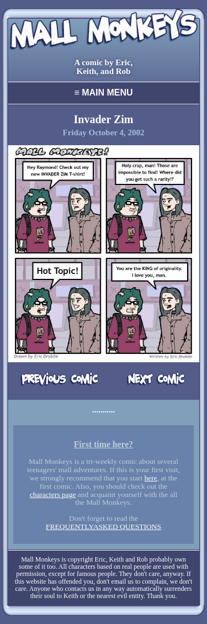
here (151, 478)
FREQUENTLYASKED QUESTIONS (103, 526)
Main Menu (103, 92)
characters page (53, 494)
